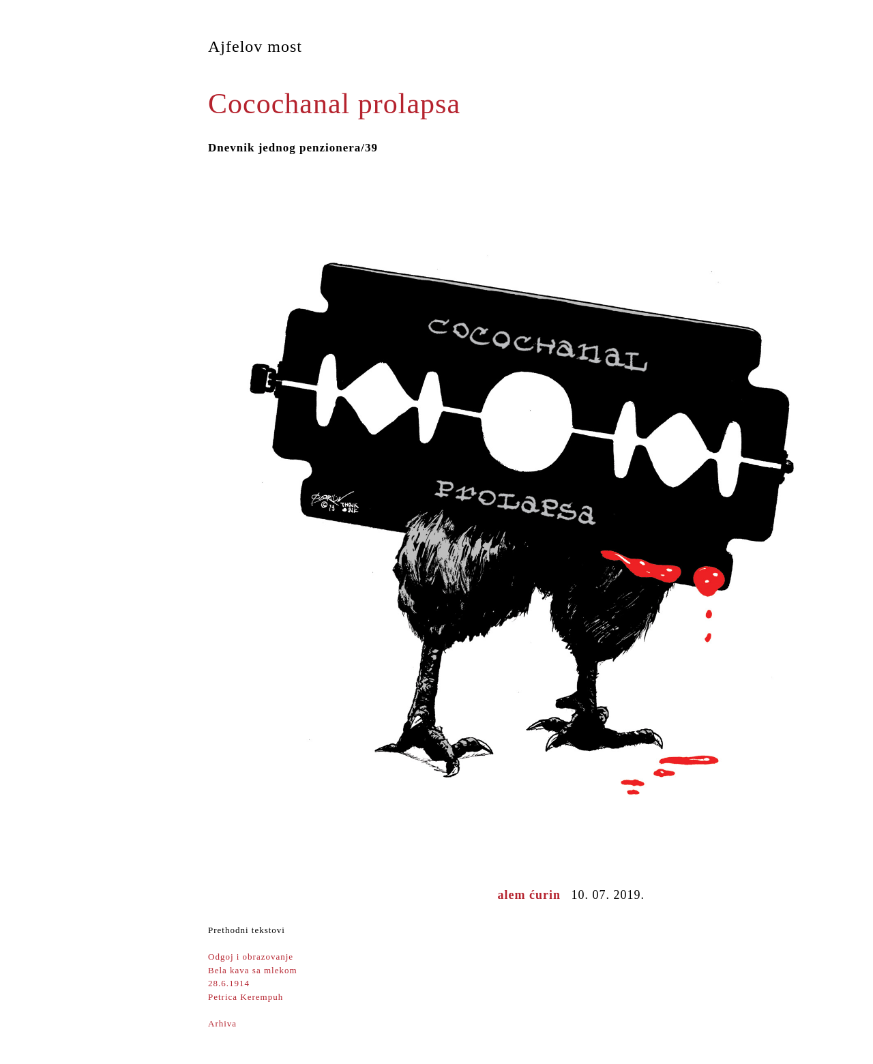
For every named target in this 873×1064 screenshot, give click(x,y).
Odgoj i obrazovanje (250, 956)
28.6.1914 (229, 983)
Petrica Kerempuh (245, 997)
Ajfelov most (255, 46)
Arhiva (222, 1023)
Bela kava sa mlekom (252, 970)
